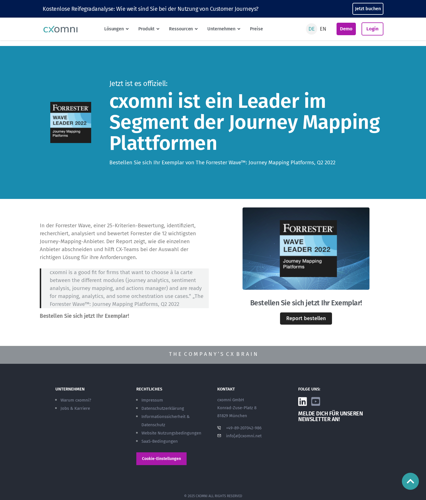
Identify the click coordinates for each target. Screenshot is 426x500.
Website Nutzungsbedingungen (171, 433)
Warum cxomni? (75, 400)
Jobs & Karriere (75, 408)
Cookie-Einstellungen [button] (161, 458)
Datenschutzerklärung (162, 408)
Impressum (152, 400)
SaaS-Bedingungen (159, 441)
